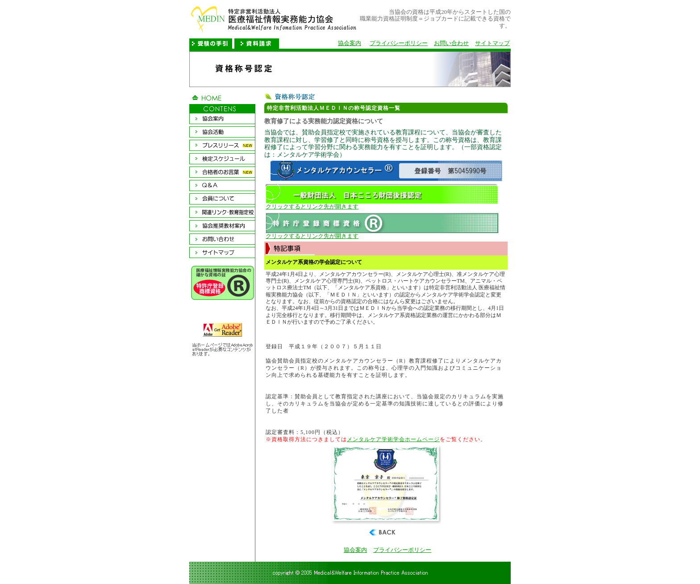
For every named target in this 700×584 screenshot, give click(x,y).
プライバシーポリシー (399, 43)
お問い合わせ (451, 43)
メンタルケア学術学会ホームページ (393, 439)
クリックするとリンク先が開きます (382, 204)
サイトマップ (492, 43)
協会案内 (349, 43)
